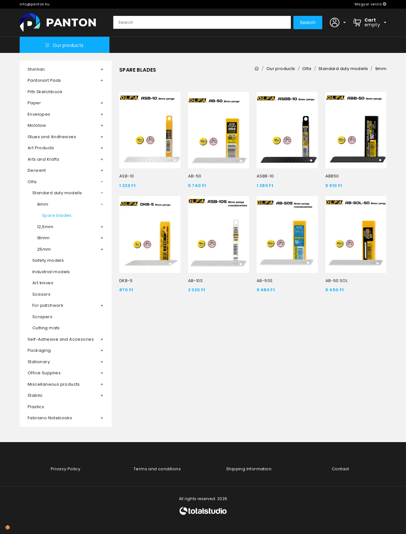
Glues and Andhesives (52, 137)
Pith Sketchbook (45, 92)
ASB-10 (126, 176)
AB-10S (195, 281)
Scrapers (42, 317)
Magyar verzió (370, 4)
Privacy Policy (66, 469)
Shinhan (36, 69)
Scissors (41, 294)
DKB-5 (126, 281)
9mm (42, 204)
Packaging (39, 350)
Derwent (37, 170)
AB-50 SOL (336, 281)
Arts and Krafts (43, 159)
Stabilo (35, 395)
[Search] (202, 22)
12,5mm (45, 227)
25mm (44, 249)
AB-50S (264, 281)
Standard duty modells (57, 193)
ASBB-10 (265, 176)
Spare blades (57, 215)
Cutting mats (46, 328)
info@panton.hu (35, 4)
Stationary (39, 362)
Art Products (41, 148)
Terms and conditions (157, 469)
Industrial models (51, 272)
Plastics (36, 407)
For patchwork (47, 305)
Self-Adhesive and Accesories (61, 339)
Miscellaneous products (54, 384)
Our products (64, 45)
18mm (43, 238)
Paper (34, 103)
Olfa (32, 182)
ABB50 (332, 176)
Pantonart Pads (44, 80)
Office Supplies (44, 373)
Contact (340, 469)
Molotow (37, 125)
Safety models (48, 260)
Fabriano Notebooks (50, 418)
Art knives (42, 283)
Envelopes (39, 114)
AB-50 (194, 176)
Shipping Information (249, 469)
